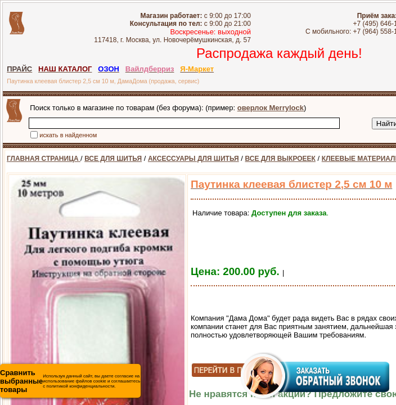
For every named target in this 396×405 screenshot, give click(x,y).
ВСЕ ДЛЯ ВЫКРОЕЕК (280, 159)
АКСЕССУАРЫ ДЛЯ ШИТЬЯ (193, 159)
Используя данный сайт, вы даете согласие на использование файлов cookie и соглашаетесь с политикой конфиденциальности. (70, 381)
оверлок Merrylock (270, 108)
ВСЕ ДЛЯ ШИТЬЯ (113, 159)
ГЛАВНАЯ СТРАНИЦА (43, 159)
